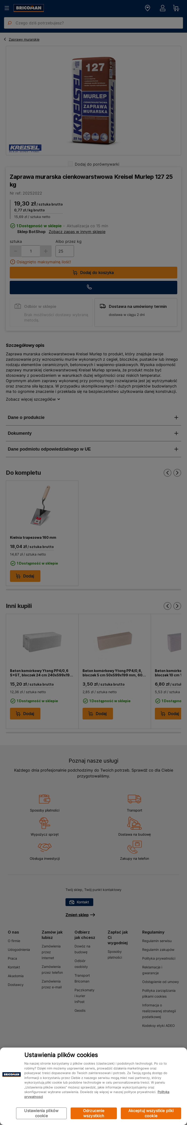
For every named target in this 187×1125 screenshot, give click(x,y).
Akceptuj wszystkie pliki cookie (151, 1113)
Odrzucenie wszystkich (93, 1113)
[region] (93, 1086)
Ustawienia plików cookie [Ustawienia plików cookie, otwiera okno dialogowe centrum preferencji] (41, 1113)
